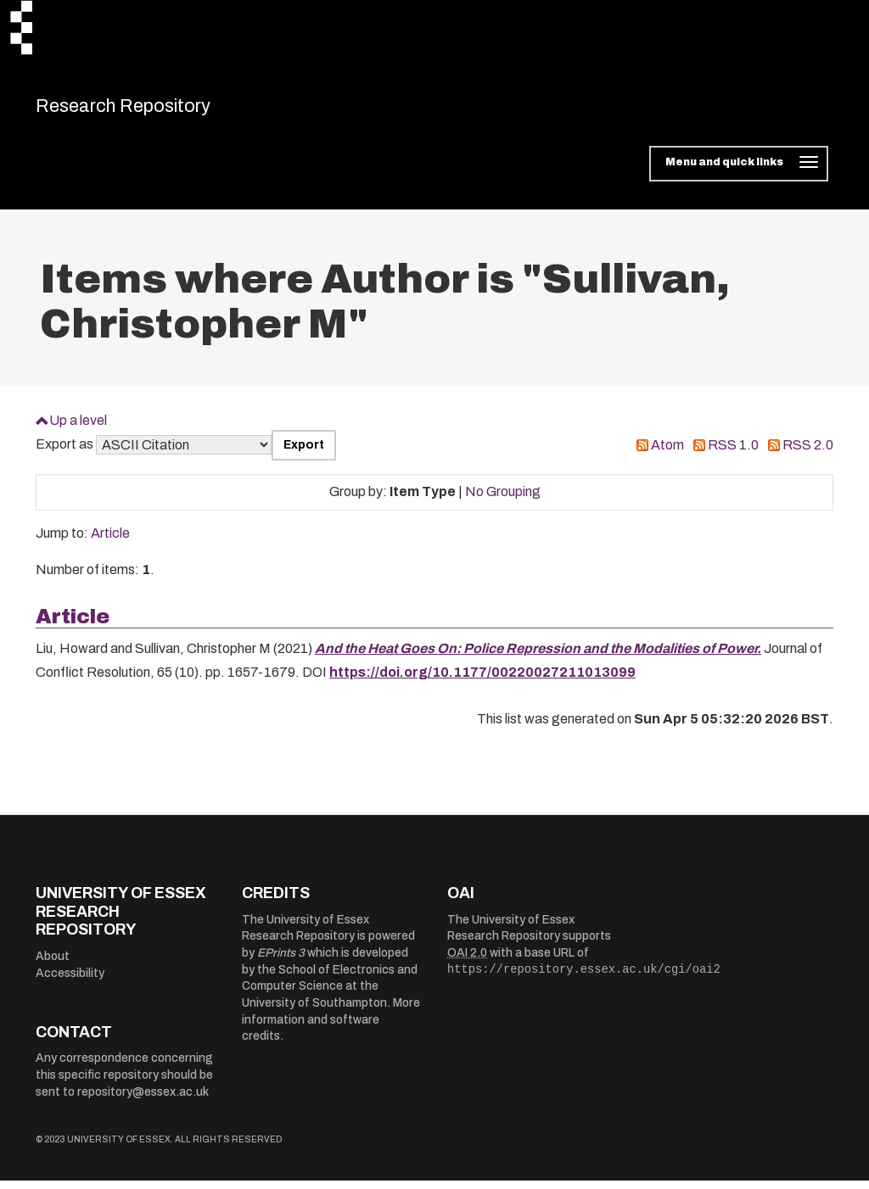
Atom (667, 454)
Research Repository (155, 110)
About (53, 964)
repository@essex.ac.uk (143, 1100)
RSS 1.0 (733, 454)
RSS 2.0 (807, 454)
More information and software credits (331, 1029)
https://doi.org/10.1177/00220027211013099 (482, 681)
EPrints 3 (281, 962)
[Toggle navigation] (738, 173)
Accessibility (70, 981)
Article (110, 542)
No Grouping (503, 501)
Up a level (78, 428)
